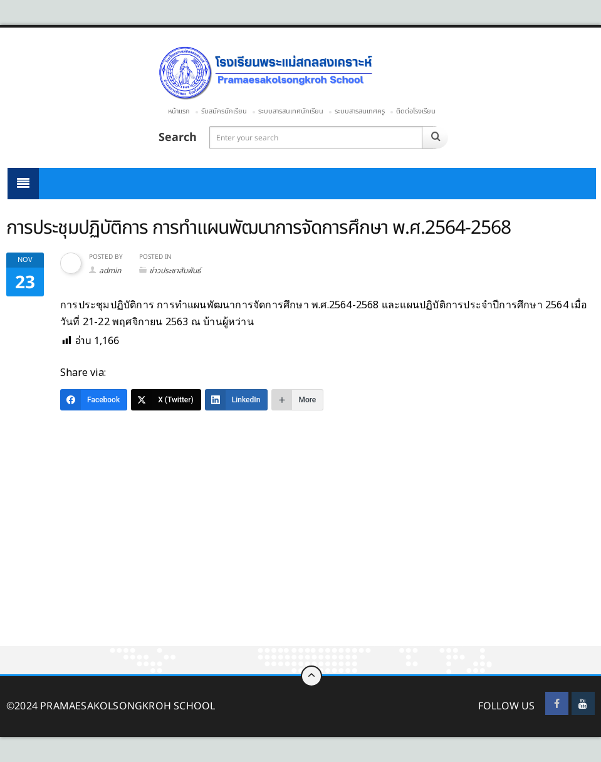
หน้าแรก (179, 111)
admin (110, 270)
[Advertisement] (300, 553)
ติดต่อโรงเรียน (416, 111)
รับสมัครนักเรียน (224, 111)
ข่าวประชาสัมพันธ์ (175, 270)
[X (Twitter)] (166, 399)
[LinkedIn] (236, 399)
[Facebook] (93, 399)
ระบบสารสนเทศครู (360, 111)
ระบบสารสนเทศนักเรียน (290, 111)
